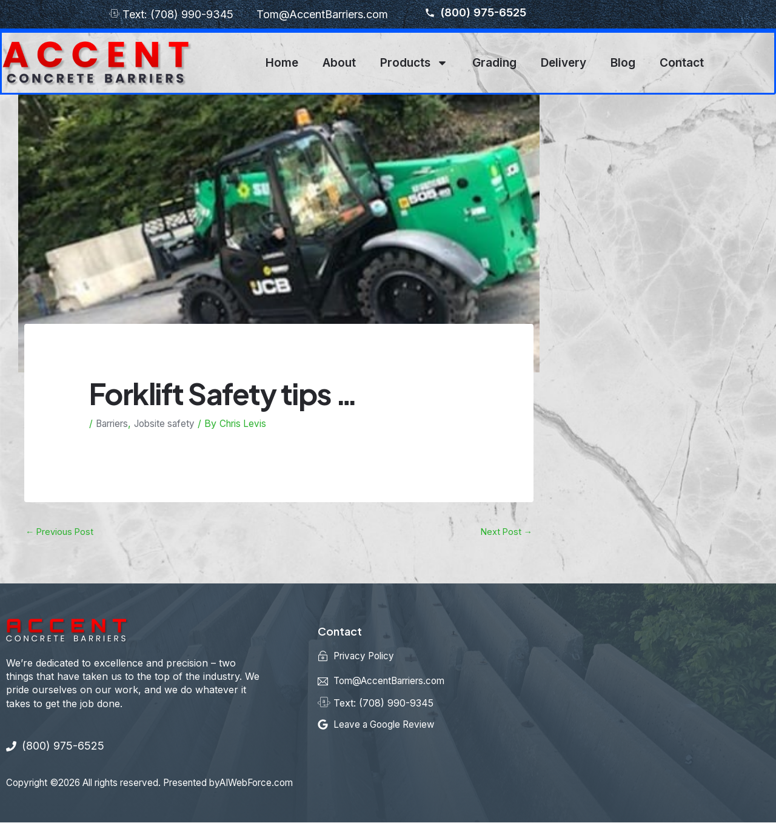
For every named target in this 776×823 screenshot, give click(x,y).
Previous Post (60, 532)
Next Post (505, 532)
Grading (494, 63)
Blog (622, 63)
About (339, 63)
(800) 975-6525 (475, 12)
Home (282, 63)
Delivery (563, 63)
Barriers (114, 423)
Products (414, 63)
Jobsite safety (171, 423)
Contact (682, 63)
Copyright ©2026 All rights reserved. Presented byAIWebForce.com (162, 783)
